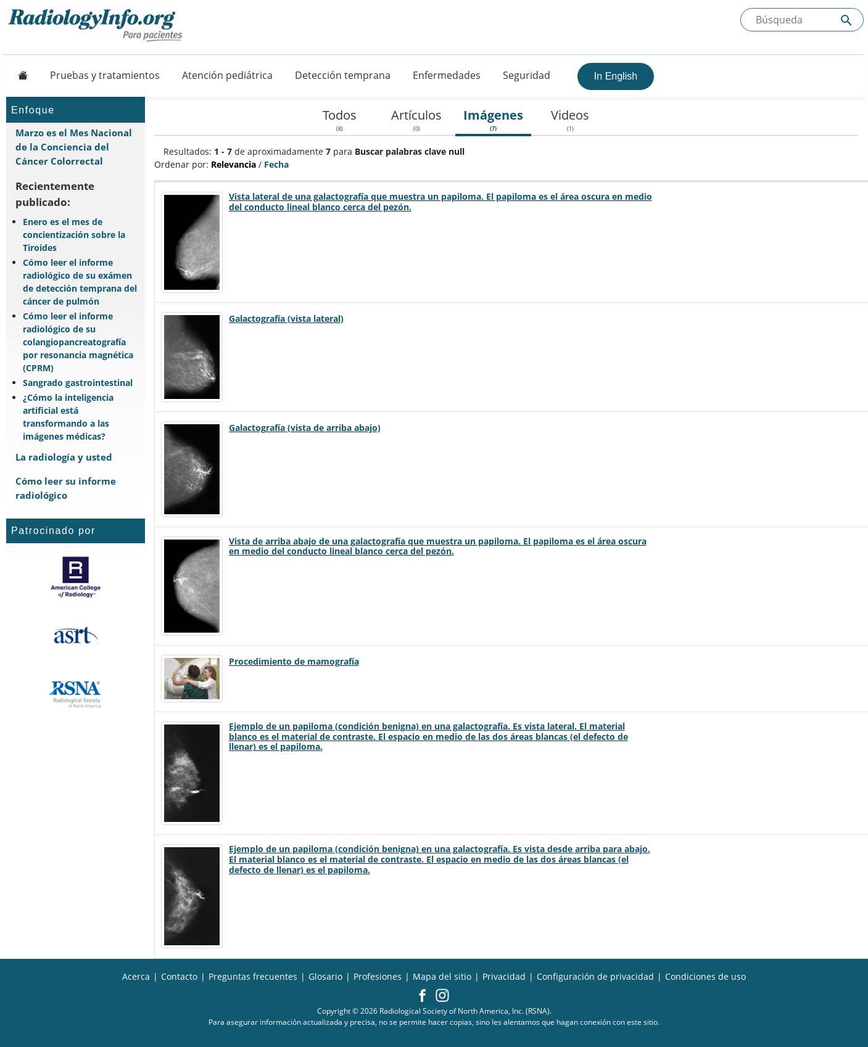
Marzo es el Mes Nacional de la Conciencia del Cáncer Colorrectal (73, 147)
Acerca (136, 976)
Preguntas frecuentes (253, 976)
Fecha (276, 164)
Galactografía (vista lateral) (286, 318)
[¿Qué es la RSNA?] (75, 694)
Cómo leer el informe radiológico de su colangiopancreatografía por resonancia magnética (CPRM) (78, 342)
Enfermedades (447, 75)
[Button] (19, 75)
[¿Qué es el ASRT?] (75, 635)
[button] (422, 996)
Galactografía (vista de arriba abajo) (305, 427)
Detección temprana (343, 75)
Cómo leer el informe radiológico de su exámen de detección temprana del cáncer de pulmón (80, 282)
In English (615, 76)
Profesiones (377, 976)
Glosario (325, 976)
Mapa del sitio (442, 976)
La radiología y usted (63, 457)
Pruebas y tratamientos (105, 75)
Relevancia (233, 164)
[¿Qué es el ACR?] (75, 577)
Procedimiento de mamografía (294, 661)
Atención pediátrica (227, 75)
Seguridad (526, 75)
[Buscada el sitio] (802, 19)
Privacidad (504, 976)
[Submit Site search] (846, 20)
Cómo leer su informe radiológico (65, 488)
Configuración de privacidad (595, 976)
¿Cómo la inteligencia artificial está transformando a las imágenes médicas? (68, 417)
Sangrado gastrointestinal (78, 382)
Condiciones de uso (705, 976)
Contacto (179, 976)
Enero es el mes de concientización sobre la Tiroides (74, 234)
